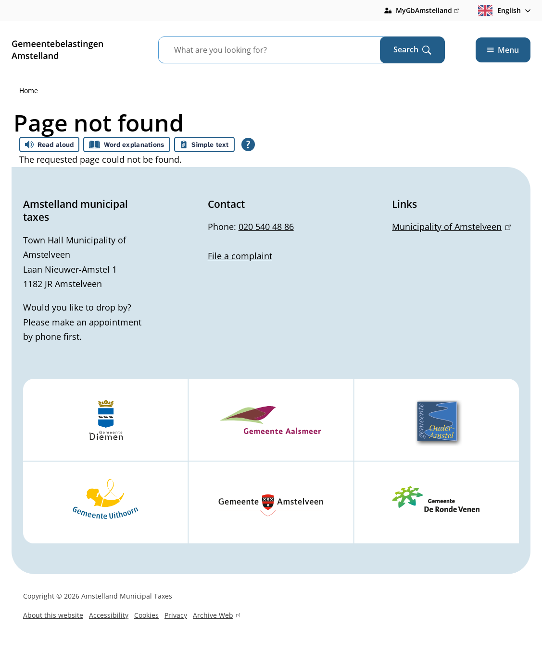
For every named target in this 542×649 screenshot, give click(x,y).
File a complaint (240, 256)
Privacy (175, 615)
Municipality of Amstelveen (451, 226)
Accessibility (108, 615)
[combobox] (281, 49)
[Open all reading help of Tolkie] (248, 144)
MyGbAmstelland (427, 10)
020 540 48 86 (266, 226)
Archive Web (216, 616)
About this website (53, 615)
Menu (503, 50)
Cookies (146, 615)
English (499, 10)
